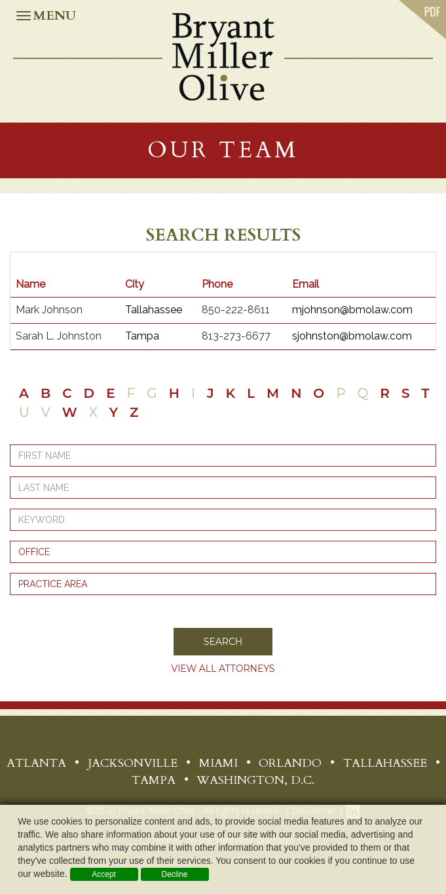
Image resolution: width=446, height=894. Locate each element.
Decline (174, 874)
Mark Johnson (49, 309)
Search (223, 642)
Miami (218, 763)
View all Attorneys (223, 668)
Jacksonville (132, 763)
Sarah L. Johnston (59, 336)
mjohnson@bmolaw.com (352, 309)
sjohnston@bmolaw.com (352, 336)
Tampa (142, 336)
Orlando (290, 763)
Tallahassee (153, 309)
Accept (104, 874)
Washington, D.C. (255, 780)
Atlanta (36, 763)
